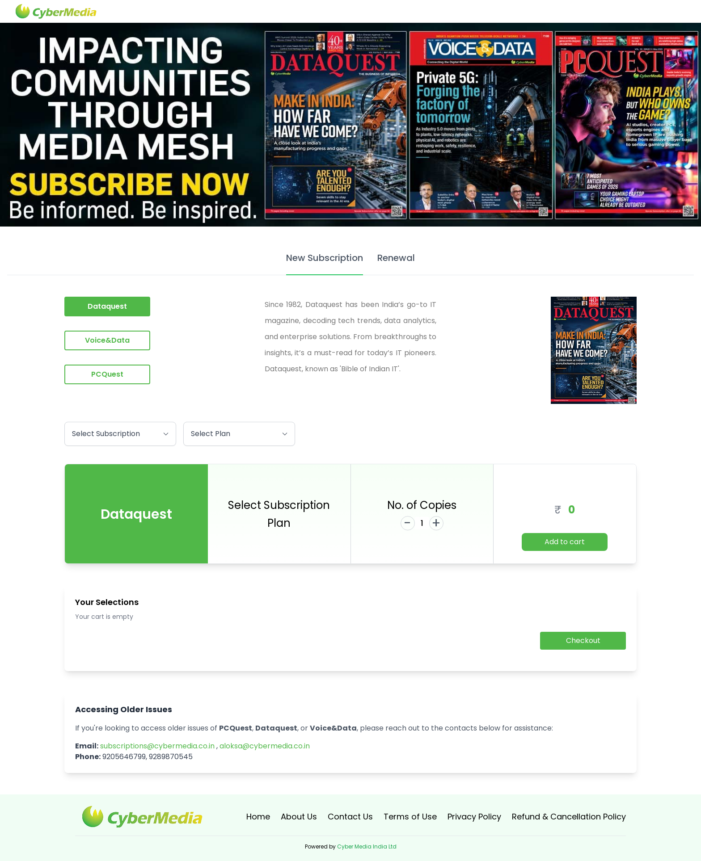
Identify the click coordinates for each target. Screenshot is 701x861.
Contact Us (350, 816)
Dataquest (107, 306)
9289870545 (171, 757)
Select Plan (239, 432)
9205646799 (124, 757)
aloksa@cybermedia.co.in (265, 746)
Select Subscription (120, 432)
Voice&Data (107, 340)
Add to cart (565, 542)
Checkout (583, 640)
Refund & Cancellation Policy (569, 816)
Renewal (396, 258)
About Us (299, 816)
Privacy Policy (474, 816)
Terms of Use (410, 816)
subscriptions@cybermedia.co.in (157, 746)
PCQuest (107, 374)
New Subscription (324, 258)
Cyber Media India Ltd (367, 846)
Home (258, 816)
